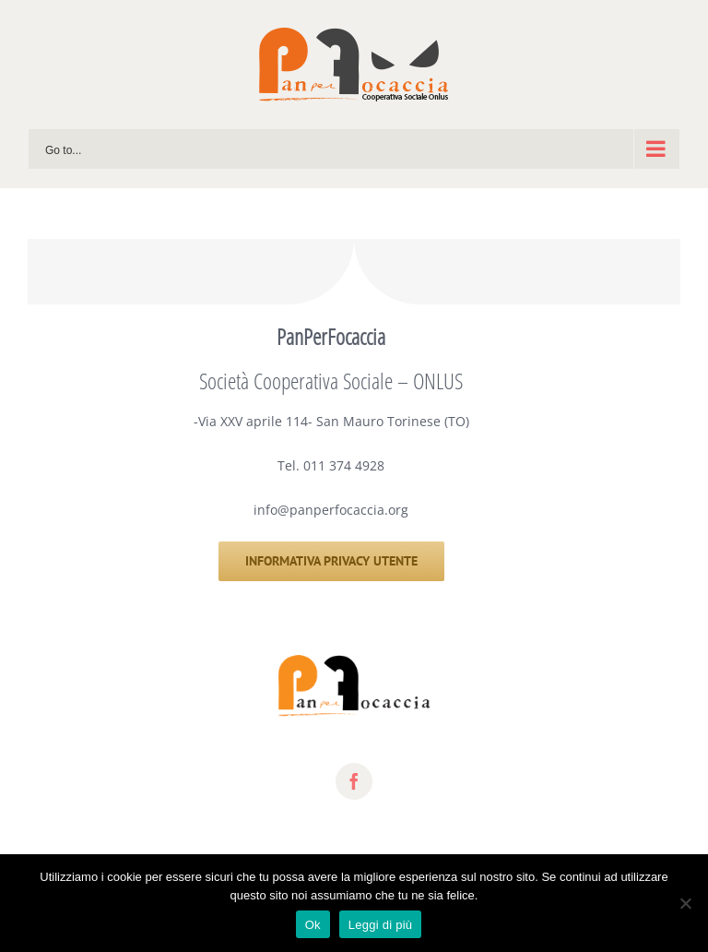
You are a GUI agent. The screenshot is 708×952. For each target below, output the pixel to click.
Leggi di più (380, 925)
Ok (313, 925)
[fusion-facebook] (354, 781)
